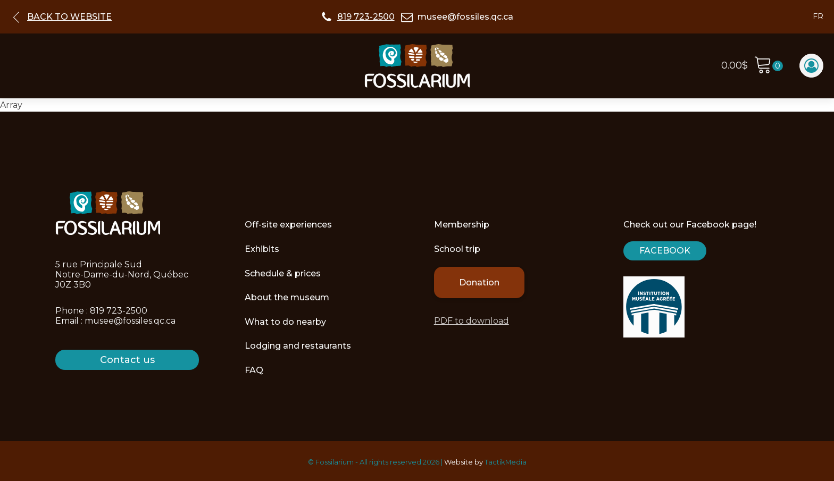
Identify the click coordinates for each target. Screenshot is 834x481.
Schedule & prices (283, 273)
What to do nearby (285, 322)
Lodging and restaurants (298, 346)
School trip (457, 249)
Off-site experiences (288, 225)
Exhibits (262, 249)
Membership (461, 225)
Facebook (664, 251)
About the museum (287, 297)
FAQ (254, 370)
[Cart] (768, 66)
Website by (463, 462)
